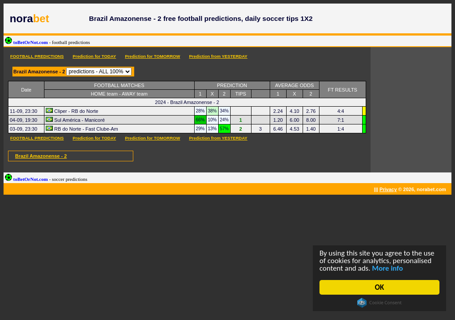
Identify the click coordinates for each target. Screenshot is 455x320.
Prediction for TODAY (94, 56)
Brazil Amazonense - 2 (41, 156)
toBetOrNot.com (47, 42)
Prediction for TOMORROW (152, 56)
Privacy (388, 189)
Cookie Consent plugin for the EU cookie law (380, 303)
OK (379, 287)
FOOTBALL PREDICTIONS (37, 56)
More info (387, 268)
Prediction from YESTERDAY (218, 56)
